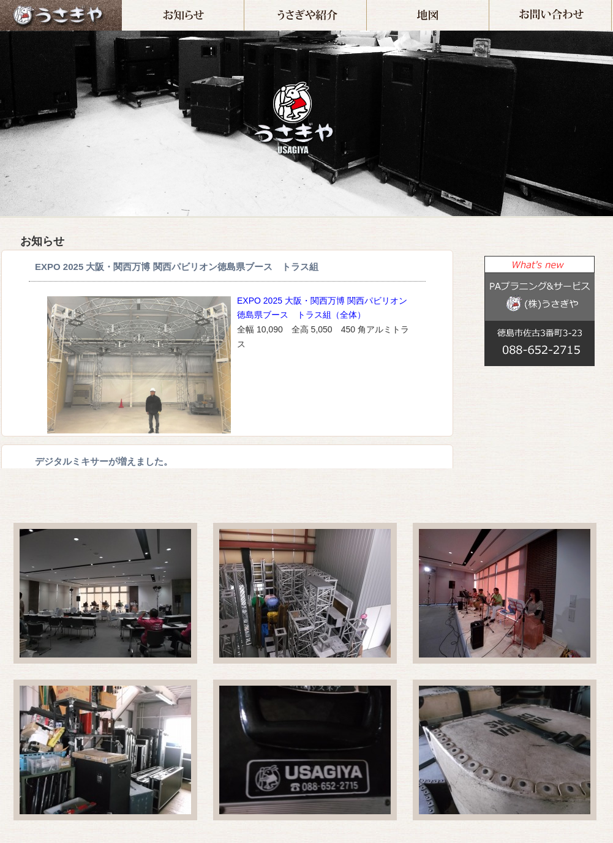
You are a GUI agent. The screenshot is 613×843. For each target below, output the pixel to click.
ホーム (61, 15)
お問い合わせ (611, 5)
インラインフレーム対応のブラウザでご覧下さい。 (227, 359)
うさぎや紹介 (366, 5)
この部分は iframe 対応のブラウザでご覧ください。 (533, 429)
